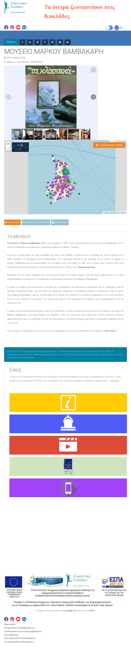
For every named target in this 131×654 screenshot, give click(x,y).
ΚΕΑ (93, 519)
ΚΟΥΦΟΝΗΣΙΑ (97, 531)
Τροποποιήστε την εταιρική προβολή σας (23, 631)
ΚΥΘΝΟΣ (96, 535)
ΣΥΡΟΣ (116, 535)
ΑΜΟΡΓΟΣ (76, 519)
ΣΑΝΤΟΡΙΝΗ (119, 519)
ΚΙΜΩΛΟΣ (96, 523)
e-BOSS (91, 610)
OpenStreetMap (119, 213)
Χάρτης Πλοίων (14, 531)
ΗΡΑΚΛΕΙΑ (75, 538)
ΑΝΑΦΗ (74, 523)
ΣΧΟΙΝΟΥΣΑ (119, 538)
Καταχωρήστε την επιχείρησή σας (19, 627)
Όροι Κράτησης (11, 634)
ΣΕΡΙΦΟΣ (117, 523)
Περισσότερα (115, 380)
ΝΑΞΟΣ (95, 546)
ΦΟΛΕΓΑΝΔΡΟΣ (120, 550)
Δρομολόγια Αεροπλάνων (20, 523)
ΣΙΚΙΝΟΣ (117, 527)
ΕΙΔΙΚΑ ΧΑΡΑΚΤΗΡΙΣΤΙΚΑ (36, 222)
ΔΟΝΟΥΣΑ (75, 535)
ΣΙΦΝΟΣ (117, 531)
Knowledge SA (69, 610)
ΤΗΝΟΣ (116, 542)
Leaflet (106, 213)
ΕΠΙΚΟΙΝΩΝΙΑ (60, 222)
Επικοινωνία (9, 624)
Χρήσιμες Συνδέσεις (17, 535)
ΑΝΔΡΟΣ (75, 527)
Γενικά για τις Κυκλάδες (19, 519)
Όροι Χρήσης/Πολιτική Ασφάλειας (19, 638)
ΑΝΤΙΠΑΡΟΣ (76, 531)
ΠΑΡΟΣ (95, 550)
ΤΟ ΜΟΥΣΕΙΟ (12, 222)
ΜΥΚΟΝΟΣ (97, 542)
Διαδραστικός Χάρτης (109, 145)
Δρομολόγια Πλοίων (17, 527)
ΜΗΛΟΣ (95, 538)
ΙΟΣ (72, 546)
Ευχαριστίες (12, 538)
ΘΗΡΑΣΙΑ (75, 542)
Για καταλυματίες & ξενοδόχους (19, 641)
